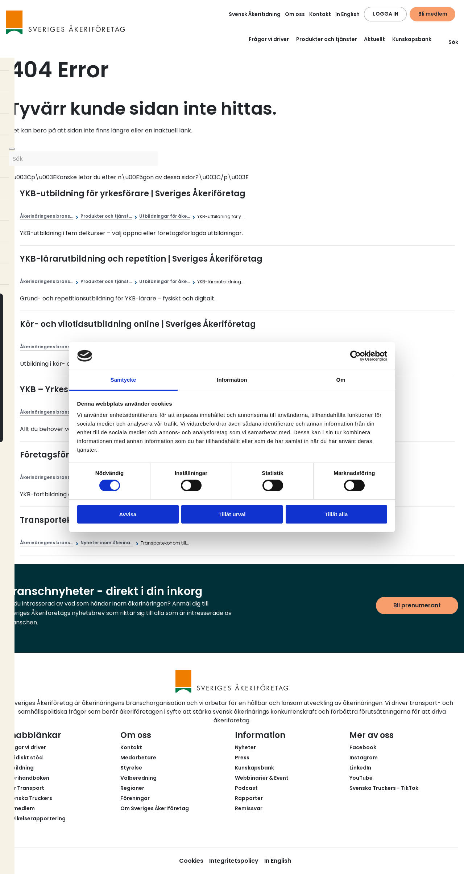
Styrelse (131, 767)
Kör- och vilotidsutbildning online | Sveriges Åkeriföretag (138, 324)
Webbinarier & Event (262, 777)
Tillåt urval (232, 514)
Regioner (132, 788)
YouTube (361, 777)
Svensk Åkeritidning (255, 14)
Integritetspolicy (233, 861)
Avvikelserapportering (36, 818)
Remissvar (248, 808)
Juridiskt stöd (24, 757)
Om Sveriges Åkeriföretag (154, 808)
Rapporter (249, 798)
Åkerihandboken (27, 777)
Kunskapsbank (411, 39)
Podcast (246, 788)
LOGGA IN (385, 13)
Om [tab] (340, 380)
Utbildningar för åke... (164, 216)
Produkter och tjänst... (106, 216)
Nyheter (245, 747)
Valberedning (138, 777)
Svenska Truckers (29, 798)
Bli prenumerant (417, 605)
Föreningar (135, 798)
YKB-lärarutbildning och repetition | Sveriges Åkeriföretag (141, 258)
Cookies (191, 861)
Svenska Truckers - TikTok (383, 788)
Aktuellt (374, 39)
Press (242, 757)
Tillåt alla (336, 514)
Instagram (363, 757)
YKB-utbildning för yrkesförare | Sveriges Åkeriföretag (132, 193)
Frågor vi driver (269, 39)
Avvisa (128, 514)
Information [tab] (232, 380)
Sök (449, 42)
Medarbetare (138, 757)
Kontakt (320, 14)
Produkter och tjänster (326, 39)
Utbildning (20, 767)
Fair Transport (25, 788)
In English (347, 14)
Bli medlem (432, 13)
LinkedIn (360, 767)
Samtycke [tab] (123, 380)
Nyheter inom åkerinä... (106, 542)
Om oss (295, 14)
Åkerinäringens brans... (46, 216)
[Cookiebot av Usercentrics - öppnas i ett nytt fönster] (355, 355)
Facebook (362, 747)
